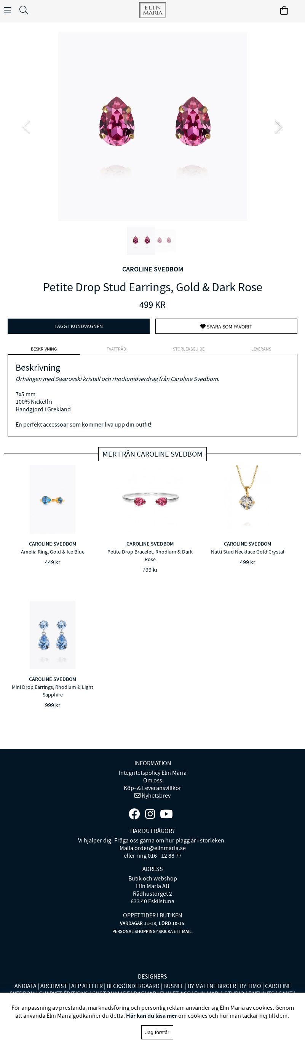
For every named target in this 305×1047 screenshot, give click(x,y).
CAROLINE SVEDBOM (152, 269)
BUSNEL (173, 986)
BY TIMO (250, 986)
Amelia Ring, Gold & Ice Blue (53, 551)
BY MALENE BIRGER (212, 986)
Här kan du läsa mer (151, 1016)
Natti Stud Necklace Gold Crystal (247, 551)
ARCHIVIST (53, 986)
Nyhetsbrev (156, 796)
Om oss (152, 780)
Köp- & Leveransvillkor (152, 788)
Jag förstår (157, 1032)
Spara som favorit (226, 326)
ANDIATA (25, 986)
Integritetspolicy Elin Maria (153, 773)
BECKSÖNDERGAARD (133, 986)
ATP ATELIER (87, 986)
